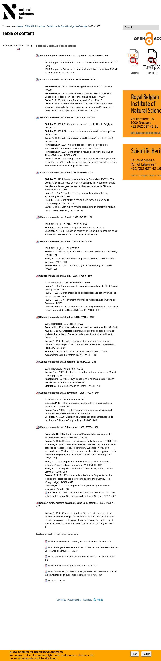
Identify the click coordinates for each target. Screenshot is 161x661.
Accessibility (74, 599)
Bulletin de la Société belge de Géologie (67, 26)
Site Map (61, 599)
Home (20, 26)
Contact (87, 599)
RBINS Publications (35, 26)
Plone (98, 599)
